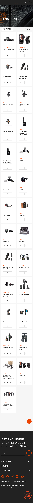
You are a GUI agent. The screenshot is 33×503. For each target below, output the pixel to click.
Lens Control (19, 14)
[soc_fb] (7, 477)
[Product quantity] (7, 55)
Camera (8, 14)
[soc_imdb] (12, 477)
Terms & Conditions (20, 481)
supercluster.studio (19, 487)
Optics (13, 14)
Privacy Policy (5, 481)
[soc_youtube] (22, 477)
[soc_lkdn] (17, 477)
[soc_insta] (2, 477)
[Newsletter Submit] (29, 453)
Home (3, 14)
